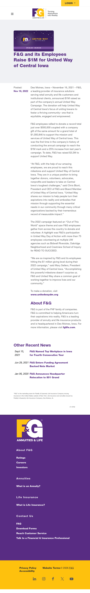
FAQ (18, 523)
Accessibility (27, 571)
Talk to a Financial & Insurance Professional (43, 538)
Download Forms (26, 528)
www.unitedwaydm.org (44, 294)
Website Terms (51, 567)
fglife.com (69, 327)
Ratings (20, 457)
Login (69, 3)
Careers (21, 462)
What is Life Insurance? (30, 504)
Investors (22, 467)
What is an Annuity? (28, 486)
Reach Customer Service (31, 533)
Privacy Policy (27, 567)
